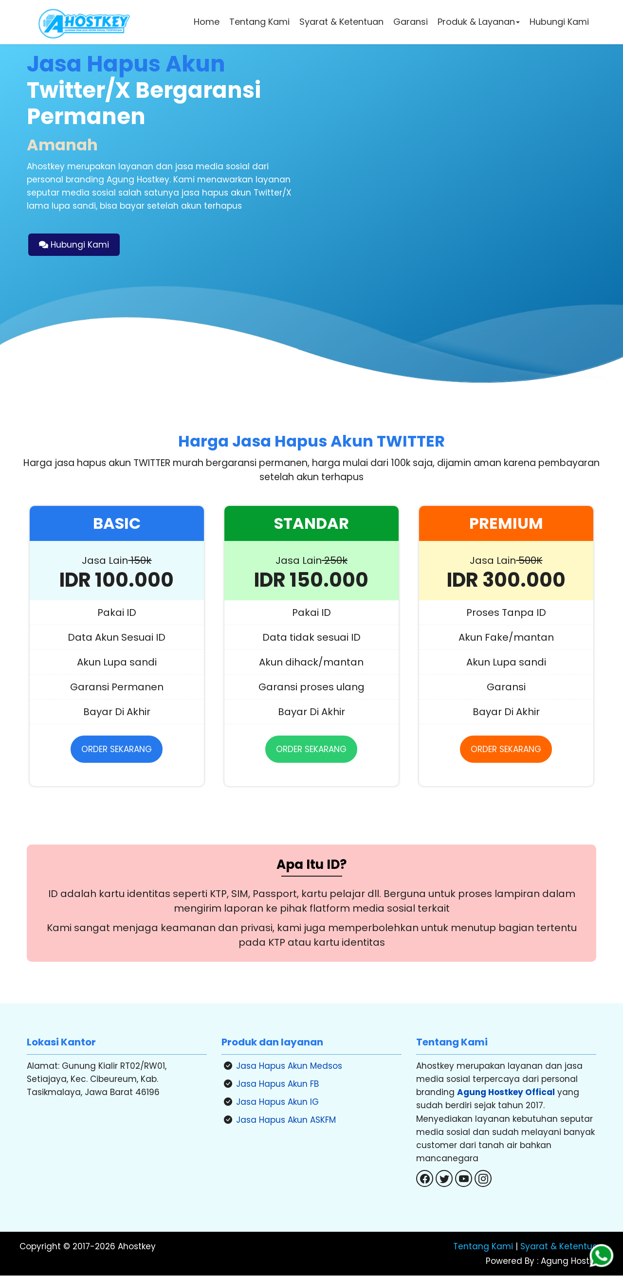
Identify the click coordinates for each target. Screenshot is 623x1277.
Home (207, 22)
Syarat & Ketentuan (341, 22)
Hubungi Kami (559, 22)
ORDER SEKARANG (116, 750)
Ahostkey (137, 1248)
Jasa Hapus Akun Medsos (289, 1067)
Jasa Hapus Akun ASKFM (286, 1121)
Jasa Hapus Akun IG (277, 1103)
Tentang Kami (259, 22)
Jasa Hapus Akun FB (277, 1085)
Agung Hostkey (571, 1263)
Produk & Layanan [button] (479, 22)
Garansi (410, 22)
